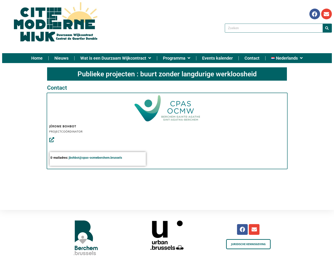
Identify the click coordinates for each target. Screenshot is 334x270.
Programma (176, 58)
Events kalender (217, 58)
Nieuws (61, 58)
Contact (252, 58)
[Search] (327, 28)
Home (37, 58)
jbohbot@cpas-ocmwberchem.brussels (95, 157)
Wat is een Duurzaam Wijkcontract (115, 58)
